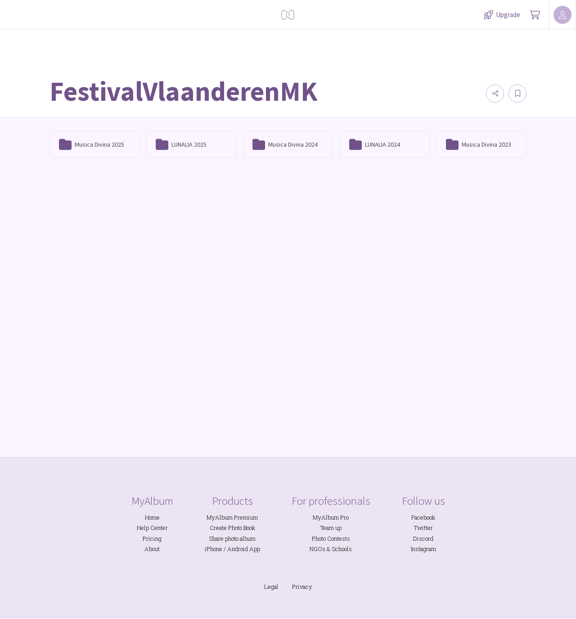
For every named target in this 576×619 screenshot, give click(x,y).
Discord (423, 538)
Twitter (423, 528)
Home (152, 517)
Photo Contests (331, 538)
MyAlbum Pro (331, 517)
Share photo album (232, 538)
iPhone (213, 549)
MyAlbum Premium (232, 517)
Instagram (423, 549)
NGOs (317, 549)
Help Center (152, 528)
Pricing (152, 538)
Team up (331, 528)
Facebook (423, 517)
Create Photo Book (232, 528)
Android (237, 549)
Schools (342, 549)
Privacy (302, 587)
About (152, 549)
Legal (271, 587)
